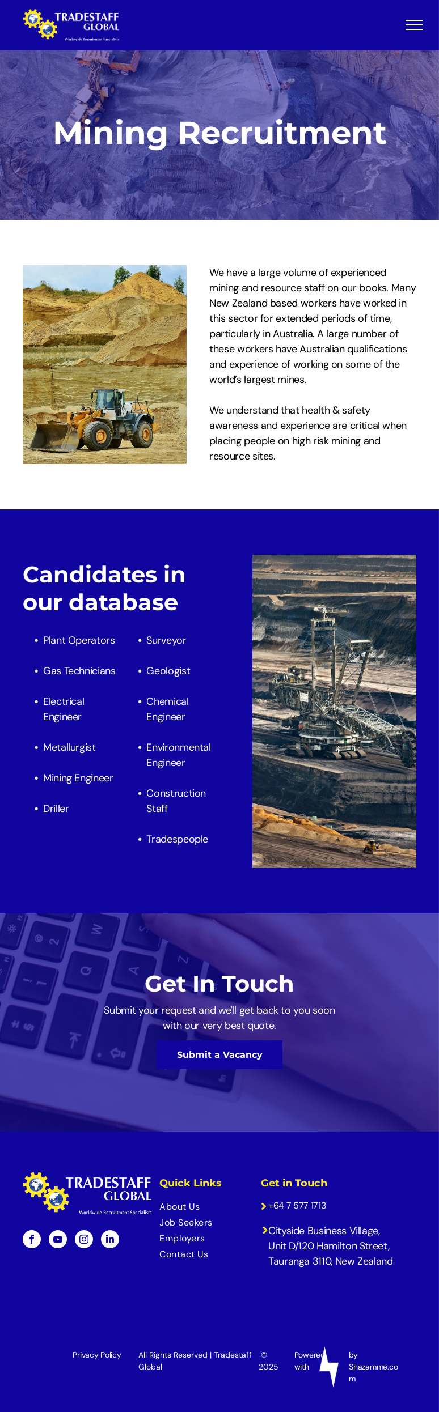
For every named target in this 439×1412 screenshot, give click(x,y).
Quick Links (190, 1183)
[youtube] (58, 1240)
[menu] (414, 25)
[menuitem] (203, 1207)
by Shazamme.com (373, 1367)
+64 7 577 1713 (297, 1205)
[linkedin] (110, 1240)
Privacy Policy (97, 1355)
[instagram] (84, 1240)
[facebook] (32, 1240)
